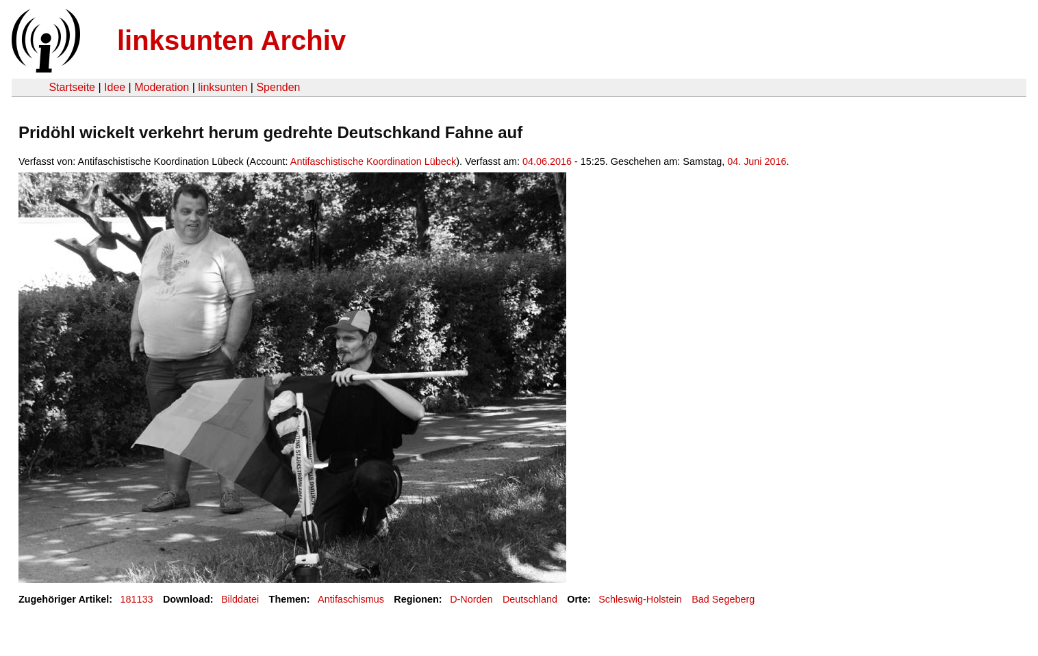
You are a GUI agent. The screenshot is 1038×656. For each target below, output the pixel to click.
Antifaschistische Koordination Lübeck (373, 161)
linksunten (222, 87)
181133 (137, 599)
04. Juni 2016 (756, 161)
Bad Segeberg (723, 599)
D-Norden (471, 599)
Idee (114, 87)
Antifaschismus (351, 599)
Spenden (278, 87)
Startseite (72, 87)
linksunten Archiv (231, 40)
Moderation (161, 87)
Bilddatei (240, 599)
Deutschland (530, 599)
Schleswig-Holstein (640, 599)
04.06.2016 (547, 161)
